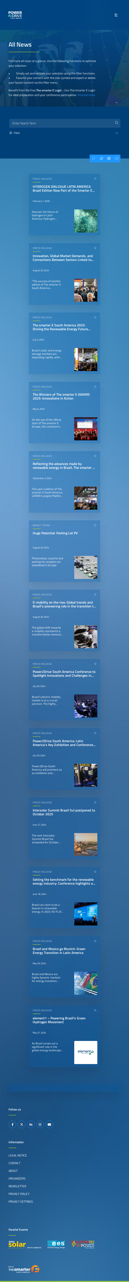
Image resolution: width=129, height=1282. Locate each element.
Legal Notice (18, 1155)
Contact (14, 1163)
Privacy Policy (19, 1194)
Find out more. (87, 95)
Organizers (17, 1178)
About (13, 1170)
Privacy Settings (21, 1201)
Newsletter (17, 1186)
